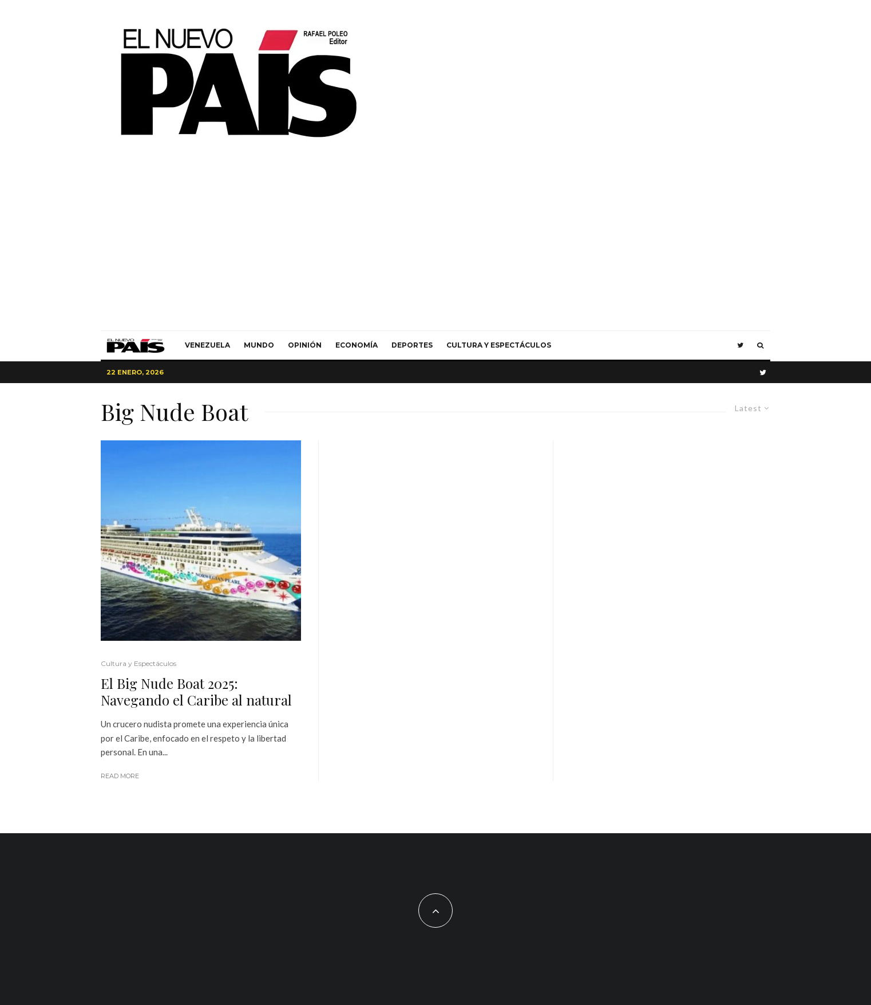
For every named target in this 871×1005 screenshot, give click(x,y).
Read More (120, 776)
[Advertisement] (435, 244)
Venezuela (207, 345)
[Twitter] (740, 345)
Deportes (412, 345)
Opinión (305, 345)
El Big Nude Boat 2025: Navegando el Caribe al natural (196, 691)
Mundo (259, 345)
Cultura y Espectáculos (498, 345)
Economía (356, 345)
